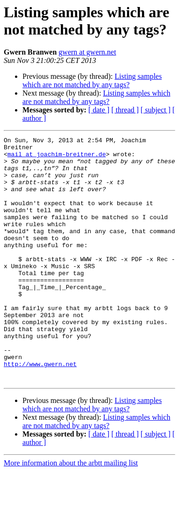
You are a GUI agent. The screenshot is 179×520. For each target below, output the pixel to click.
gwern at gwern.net (87, 52)
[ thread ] (125, 110)
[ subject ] (156, 110)
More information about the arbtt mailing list (71, 512)
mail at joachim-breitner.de (56, 158)
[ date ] (98, 110)
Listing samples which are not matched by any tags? (92, 80)
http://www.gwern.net (40, 410)
